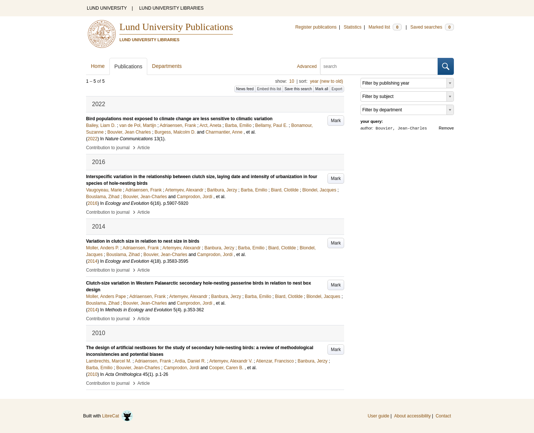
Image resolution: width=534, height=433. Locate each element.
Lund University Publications (176, 27)
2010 (93, 374)
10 (291, 81)
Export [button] (337, 89)
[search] (379, 66)
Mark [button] (336, 120)
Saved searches (432, 27)
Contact (443, 416)
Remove (446, 128)
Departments (167, 66)
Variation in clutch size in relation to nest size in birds (142, 241)
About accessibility (412, 416)
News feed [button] (245, 89)
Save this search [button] (298, 89)
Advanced (307, 66)
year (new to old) (326, 81)
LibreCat (117, 416)
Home (98, 66)
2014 (93, 261)
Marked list (385, 27)
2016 (93, 203)
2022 (93, 138)
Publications (128, 66)
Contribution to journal (107, 147)
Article (144, 147)
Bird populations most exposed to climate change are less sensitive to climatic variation (179, 118)
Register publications (315, 27)
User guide (378, 416)
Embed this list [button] (269, 89)
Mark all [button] (321, 89)
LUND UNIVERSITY (107, 8)
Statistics (353, 27)
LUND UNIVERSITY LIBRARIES (171, 8)
